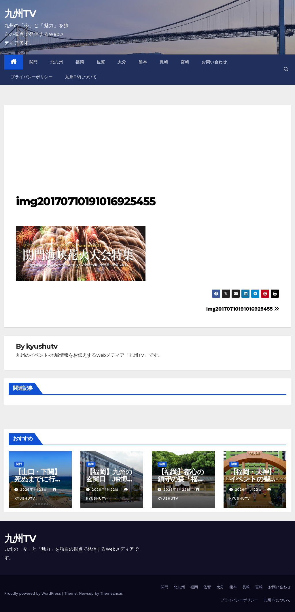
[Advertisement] (147, 145)
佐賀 (101, 62)
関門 (33, 62)
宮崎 (185, 62)
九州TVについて (81, 77)
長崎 (164, 62)
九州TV (20, 13)
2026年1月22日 (106, 490)
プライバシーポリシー (31, 77)
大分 (122, 62)
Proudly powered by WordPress (33, 593)
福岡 (79, 62)
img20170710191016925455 (85, 201)
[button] (286, 69)
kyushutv (41, 346)
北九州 (56, 62)
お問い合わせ (214, 62)
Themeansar (111, 593)
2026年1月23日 (34, 490)
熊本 (143, 62)
